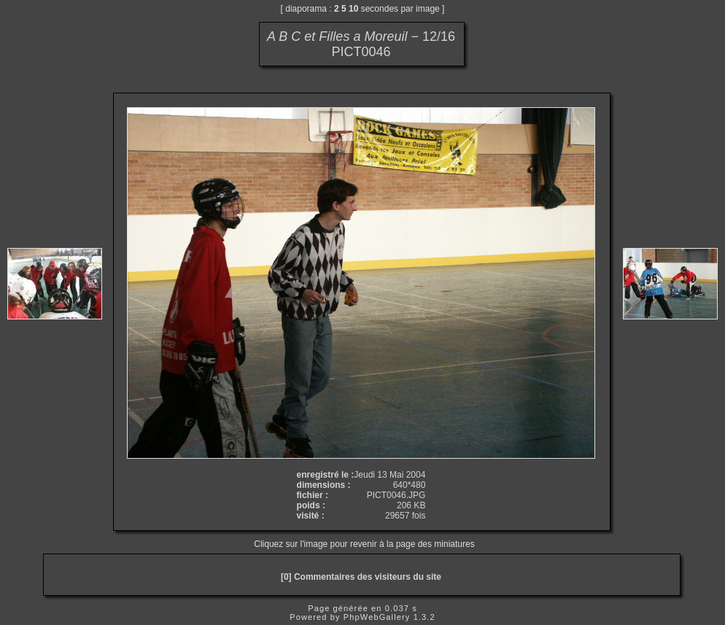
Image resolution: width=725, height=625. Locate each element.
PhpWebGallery (377, 617)
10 (353, 9)
